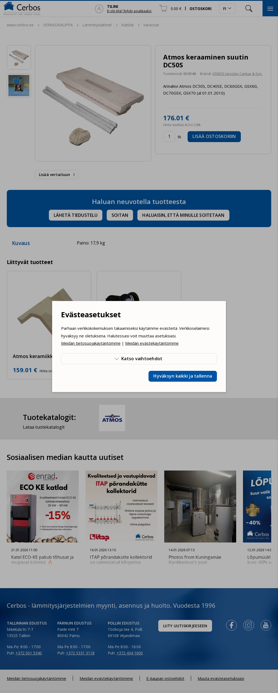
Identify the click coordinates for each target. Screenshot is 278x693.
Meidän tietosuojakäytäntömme (91, 343)
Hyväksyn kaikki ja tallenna (182, 376)
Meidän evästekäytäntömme (152, 343)
